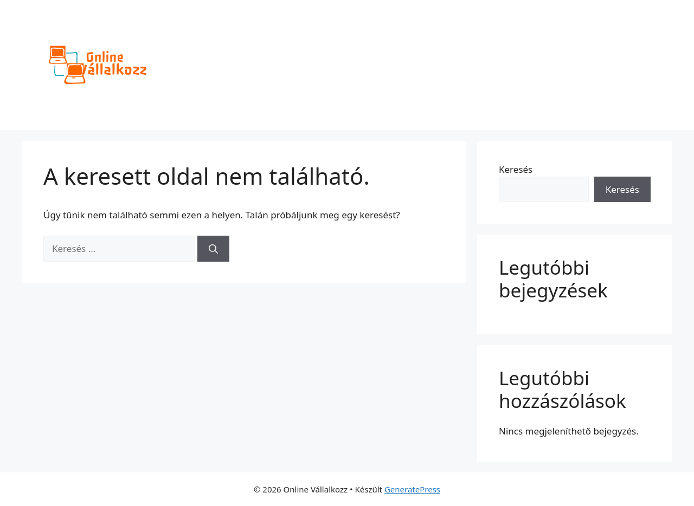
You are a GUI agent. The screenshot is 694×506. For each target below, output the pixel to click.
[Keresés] (213, 249)
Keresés (515, 169)
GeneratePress (412, 489)
